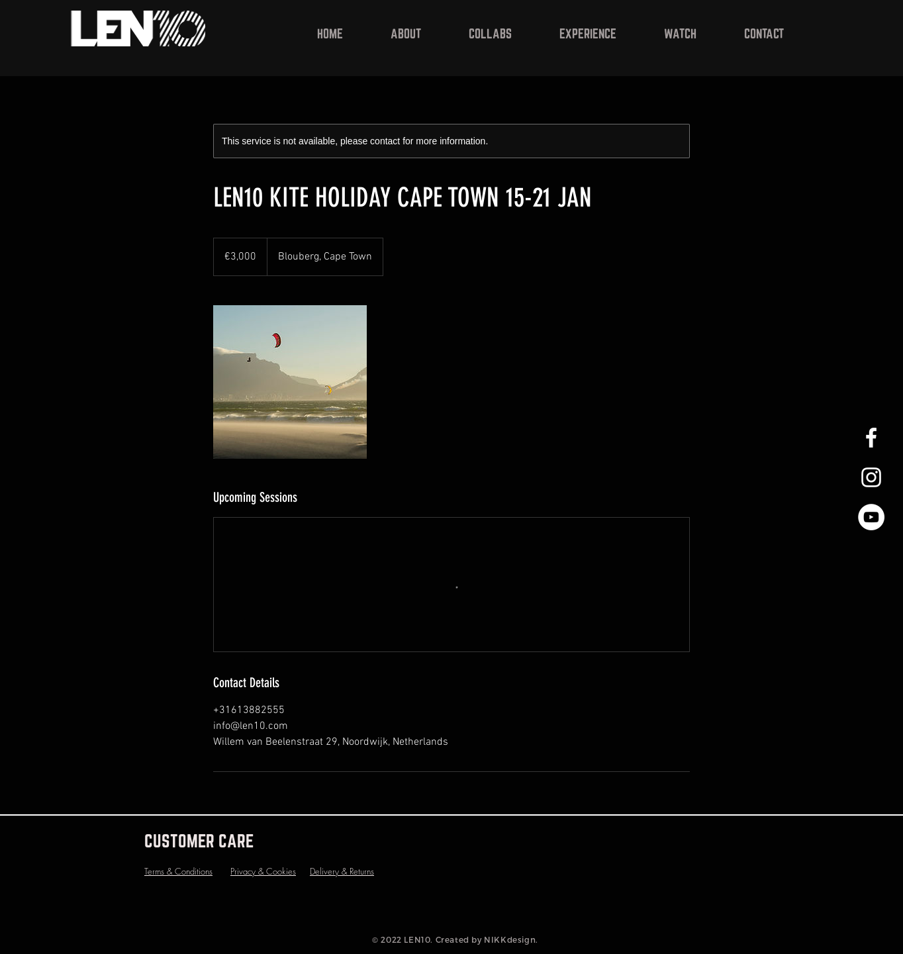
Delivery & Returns (342, 871)
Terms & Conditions (178, 871)
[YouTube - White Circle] (871, 517)
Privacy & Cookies (263, 871)
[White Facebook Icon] (871, 437)
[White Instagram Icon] (871, 477)
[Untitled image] (290, 382)
